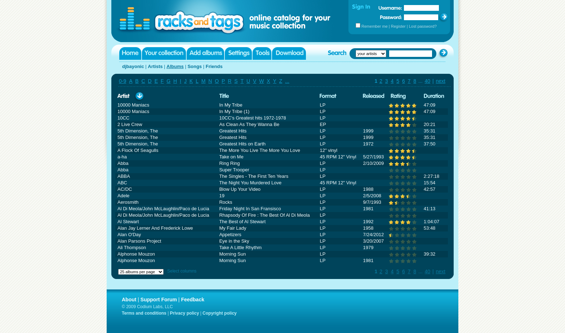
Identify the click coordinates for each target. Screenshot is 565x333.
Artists (155, 66)
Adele (123, 195)
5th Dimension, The (137, 131)
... (287, 81)
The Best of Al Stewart (242, 221)
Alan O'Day (129, 234)
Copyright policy (220, 313)
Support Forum (159, 299)
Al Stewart (128, 221)
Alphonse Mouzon (136, 254)
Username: (390, 8)
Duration (434, 96)
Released (373, 96)
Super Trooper (234, 169)
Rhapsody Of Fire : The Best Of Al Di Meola (264, 215)
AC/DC (124, 189)
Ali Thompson (131, 247)
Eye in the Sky (234, 241)
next (440, 81)
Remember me (374, 26)
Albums (175, 66)
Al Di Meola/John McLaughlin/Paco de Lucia (163, 208)
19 (221, 195)
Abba (122, 163)
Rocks (225, 202)
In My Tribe (230, 105)
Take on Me (231, 156)
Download (289, 53)
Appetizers (230, 234)
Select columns (181, 271)
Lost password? (423, 26)
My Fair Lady (232, 228)
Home (130, 53)
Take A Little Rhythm (240, 247)
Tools (262, 53)
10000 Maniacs (133, 105)
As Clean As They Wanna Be (249, 124)
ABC (122, 182)
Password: (391, 17)
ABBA (123, 176)
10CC (123, 118)
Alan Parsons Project (139, 241)
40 (428, 81)
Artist (123, 96)
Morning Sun (232, 254)
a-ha (122, 156)
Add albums (205, 53)
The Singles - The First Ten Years (253, 176)
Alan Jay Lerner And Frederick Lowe (155, 228)
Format (328, 96)
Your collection (164, 53)
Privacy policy (184, 313)
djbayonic (133, 66)
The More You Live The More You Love (259, 150)
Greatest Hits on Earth (242, 144)
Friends (214, 66)
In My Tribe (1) (234, 111)
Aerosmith (128, 202)
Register (398, 26)
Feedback (192, 299)
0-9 (122, 81)
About (129, 299)
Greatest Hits (232, 131)
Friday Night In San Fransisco (250, 208)
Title (224, 96)
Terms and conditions (144, 313)
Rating (398, 96)
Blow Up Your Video (240, 189)
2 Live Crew (129, 124)
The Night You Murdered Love (250, 182)
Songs (194, 66)
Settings (238, 53)
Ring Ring (229, 163)
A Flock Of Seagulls (137, 150)
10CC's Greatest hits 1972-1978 (252, 118)
